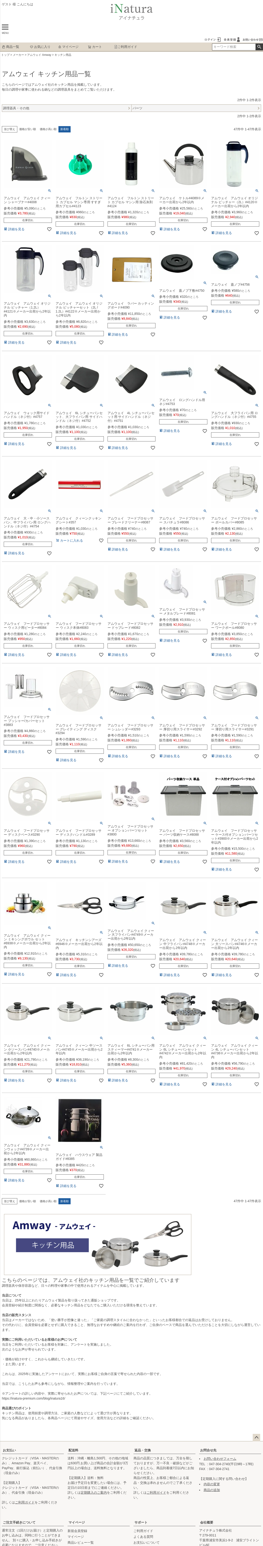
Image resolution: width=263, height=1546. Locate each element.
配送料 (73, 1450)
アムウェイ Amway (39, 55)
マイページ (68, 47)
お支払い (9, 1450)
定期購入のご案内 (94, 1492)
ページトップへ (256, 1437)
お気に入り (40, 47)
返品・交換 (142, 1450)
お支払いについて (146, 1542)
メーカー (18, 55)
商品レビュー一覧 (81, 1542)
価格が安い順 (27, 129)
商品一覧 (10, 47)
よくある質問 (143, 1537)
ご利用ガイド (125, 47)
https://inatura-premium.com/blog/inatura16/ (33, 1398)
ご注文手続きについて (19, 1522)
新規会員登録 (77, 1531)
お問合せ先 (208, 1450)
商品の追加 (212, 1490)
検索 (259, 47)
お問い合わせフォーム (220, 1459)
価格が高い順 (48, 129)
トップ (5, 55)
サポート (141, 1522)
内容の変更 (212, 1484)
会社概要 (206, 1522)
